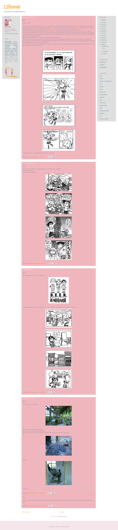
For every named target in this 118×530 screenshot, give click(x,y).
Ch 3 (24, 166)
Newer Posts (26, 512)
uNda (101, 108)
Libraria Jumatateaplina (106, 81)
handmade (12, 54)
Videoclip (7, 55)
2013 (102, 31)
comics (15, 42)
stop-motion (8, 50)
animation (8, 43)
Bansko (6, 57)
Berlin (12, 50)
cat (14, 58)
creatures (15, 48)
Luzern (16, 57)
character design (11, 45)
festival (13, 55)
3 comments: (42, 157)
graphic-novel (7, 59)
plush (6, 53)
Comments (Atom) (62, 516)
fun (16, 53)
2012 (102, 33)
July (104, 53)
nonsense (8, 48)
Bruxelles (11, 57)
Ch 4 (24, 20)
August (105, 51)
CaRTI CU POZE (104, 119)
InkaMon (8, 27)
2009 (102, 40)
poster (6, 61)
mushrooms (15, 59)
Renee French (103, 105)
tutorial (6, 62)
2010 (102, 37)
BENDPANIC (103, 62)
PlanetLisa (102, 92)
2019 (102, 19)
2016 (102, 24)
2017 (102, 22)
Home (62, 512)
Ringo (101, 89)
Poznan (11, 58)
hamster (7, 54)
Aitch (101, 100)
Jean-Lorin (102, 102)
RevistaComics (103, 94)
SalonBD (102, 97)
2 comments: (42, 493)
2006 (102, 44)
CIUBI (101, 78)
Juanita (101, 86)
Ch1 (24, 401)
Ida (100, 116)
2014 (102, 28)
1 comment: (42, 392)
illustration (14, 43)
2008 (102, 42)
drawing (8, 42)
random (10, 61)
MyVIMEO (102, 65)
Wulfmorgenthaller (104, 110)
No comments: (43, 263)
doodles (7, 47)
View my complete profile (11, 33)
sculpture (15, 61)
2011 (102, 35)
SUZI (101, 75)
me (16, 47)
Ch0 (24, 497)
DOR (16, 54)
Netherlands (7, 58)
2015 (102, 26)
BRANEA (102, 113)
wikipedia (77, 29)
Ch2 (24, 272)
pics (39, 37)
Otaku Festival (49, 29)
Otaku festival (13, 51)
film (17, 55)
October (105, 46)
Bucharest (11, 53)
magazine (75, 26)
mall (11, 59)
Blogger (67, 526)
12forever (12, 7)
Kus (101, 84)
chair (16, 58)
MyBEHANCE (103, 67)
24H (10, 55)
